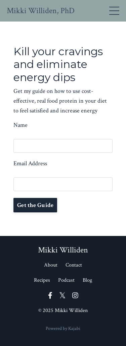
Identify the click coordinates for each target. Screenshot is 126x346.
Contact (74, 265)
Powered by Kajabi (63, 328)
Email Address (30, 163)
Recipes (42, 280)
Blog (87, 280)
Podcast (66, 280)
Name (20, 125)
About (50, 265)
